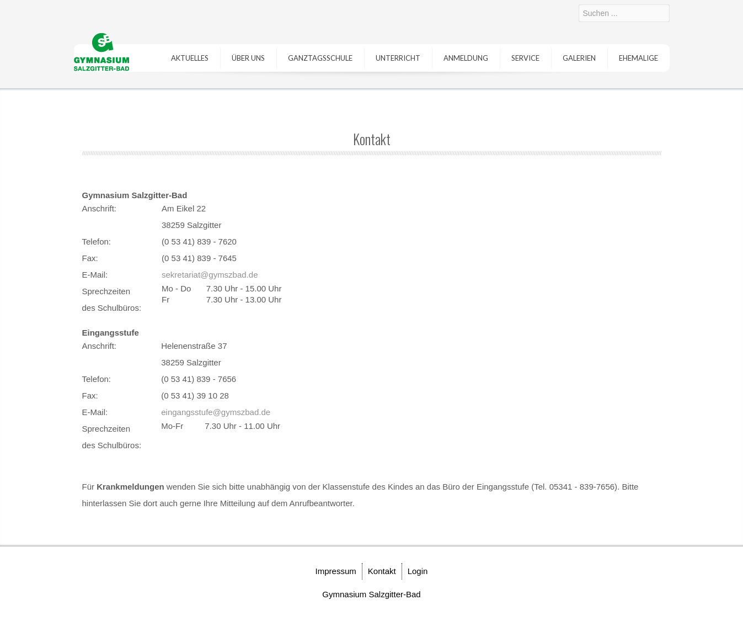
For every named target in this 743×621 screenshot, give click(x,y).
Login (418, 571)
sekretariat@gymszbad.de (210, 274)
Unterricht (398, 58)
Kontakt (382, 571)
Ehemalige (638, 58)
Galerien (579, 58)
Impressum (336, 571)
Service (525, 58)
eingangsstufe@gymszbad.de (215, 412)
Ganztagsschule (320, 58)
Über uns (248, 58)
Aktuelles (190, 58)
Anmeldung (465, 58)
